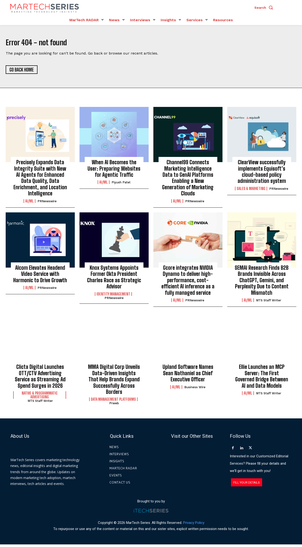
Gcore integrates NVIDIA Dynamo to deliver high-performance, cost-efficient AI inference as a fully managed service (187, 283)
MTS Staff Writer (268, 303)
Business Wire (195, 389)
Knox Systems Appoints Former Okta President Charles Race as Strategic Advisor (114, 279)
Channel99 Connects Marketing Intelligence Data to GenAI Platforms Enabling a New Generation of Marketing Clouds (188, 180)
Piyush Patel (121, 185)
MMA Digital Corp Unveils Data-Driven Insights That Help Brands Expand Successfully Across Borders (114, 382)
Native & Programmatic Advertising (40, 397)
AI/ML (29, 204)
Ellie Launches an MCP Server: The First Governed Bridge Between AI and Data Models (261, 378)
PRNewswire (47, 204)
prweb (114, 406)
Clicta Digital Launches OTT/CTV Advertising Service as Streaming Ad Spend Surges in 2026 (40, 378)
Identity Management (113, 297)
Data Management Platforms (113, 402)
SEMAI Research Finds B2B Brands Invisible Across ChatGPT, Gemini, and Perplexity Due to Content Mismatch (262, 283)
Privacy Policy (193, 525)
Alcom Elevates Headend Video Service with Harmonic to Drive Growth (40, 276)
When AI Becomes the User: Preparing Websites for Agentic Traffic (114, 171)
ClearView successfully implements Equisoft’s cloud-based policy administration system (262, 174)
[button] (264, 8)
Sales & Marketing (251, 191)
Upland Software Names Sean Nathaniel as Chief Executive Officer (188, 375)
